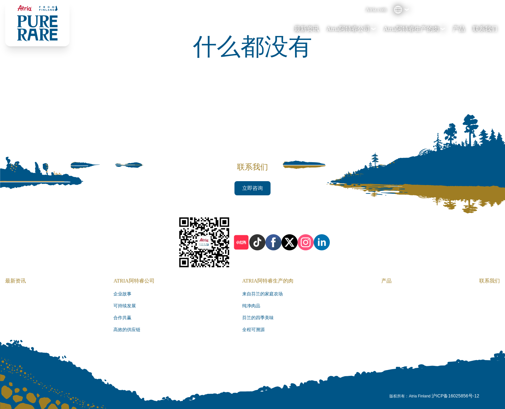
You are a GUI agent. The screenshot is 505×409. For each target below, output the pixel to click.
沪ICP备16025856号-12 (455, 395)
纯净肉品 (251, 305)
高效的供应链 (126, 329)
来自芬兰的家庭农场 (262, 294)
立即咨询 (252, 188)
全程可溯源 (253, 329)
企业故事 (122, 294)
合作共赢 (122, 317)
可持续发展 (124, 305)
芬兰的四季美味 (258, 317)
